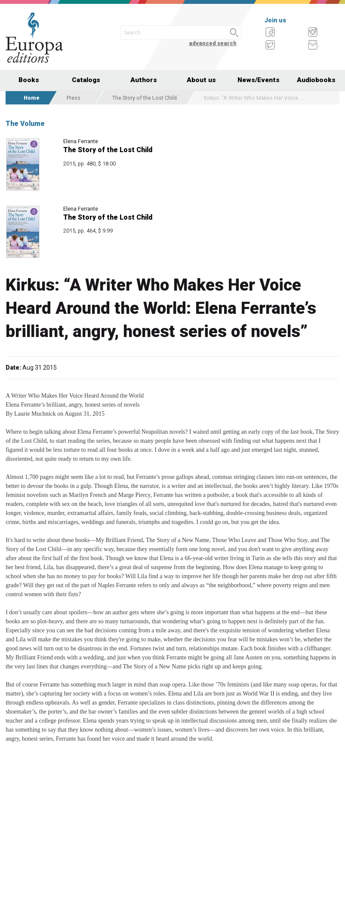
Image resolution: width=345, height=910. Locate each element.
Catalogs (86, 80)
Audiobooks (316, 80)
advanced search (213, 43)
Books (28, 80)
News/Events (258, 80)
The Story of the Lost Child (144, 98)
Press (73, 98)
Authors (143, 80)
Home (32, 98)
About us (201, 80)
